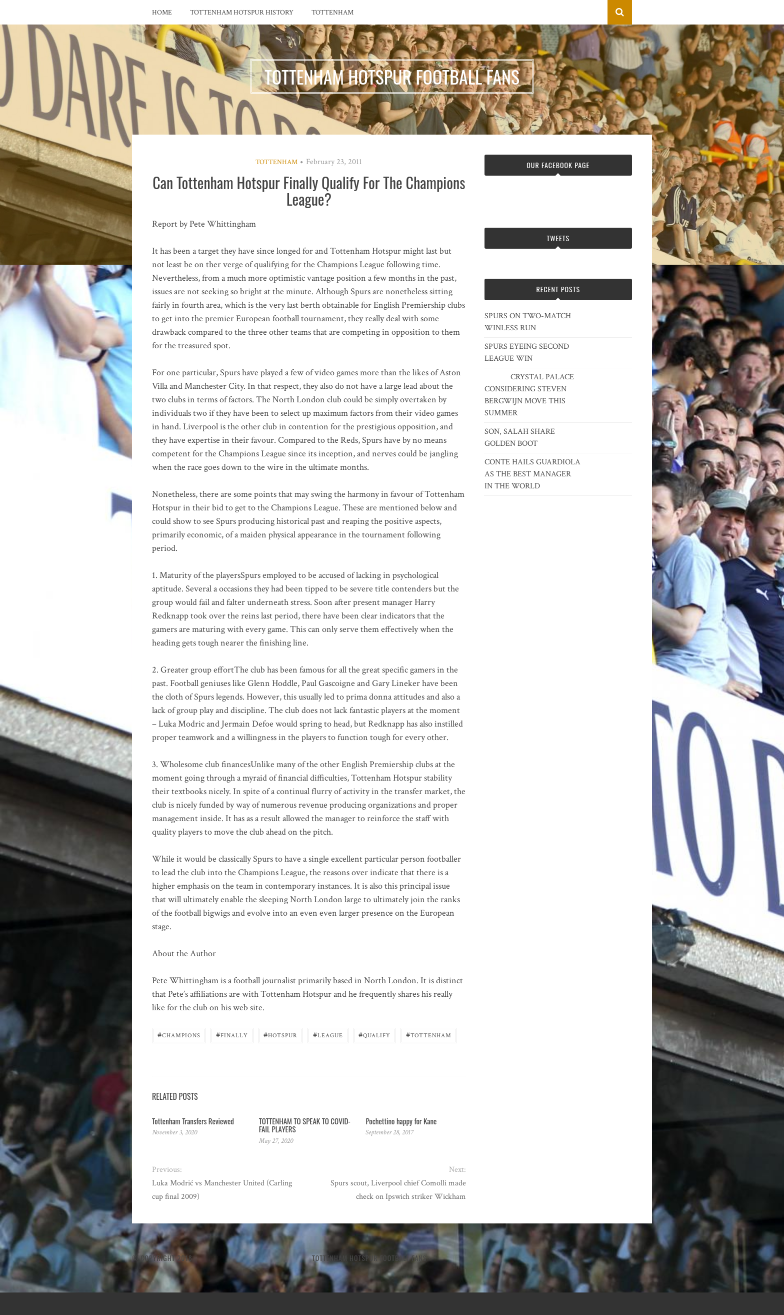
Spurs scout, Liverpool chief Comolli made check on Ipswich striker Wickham (398, 1190)
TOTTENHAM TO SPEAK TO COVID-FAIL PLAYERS (304, 1125)
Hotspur (281, 1034)
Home (162, 12)
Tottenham (333, 12)
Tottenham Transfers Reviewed (193, 1120)
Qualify (374, 1034)
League (328, 1034)
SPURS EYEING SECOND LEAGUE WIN (526, 352)
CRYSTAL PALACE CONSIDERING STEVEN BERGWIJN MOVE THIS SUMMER (529, 395)
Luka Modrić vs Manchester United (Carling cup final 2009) (222, 1190)
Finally (232, 1034)
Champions (179, 1034)
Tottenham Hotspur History (242, 12)
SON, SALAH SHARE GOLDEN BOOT (519, 437)
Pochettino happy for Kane (401, 1120)
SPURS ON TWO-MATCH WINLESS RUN (527, 322)
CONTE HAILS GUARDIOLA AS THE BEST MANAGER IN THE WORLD (532, 474)
